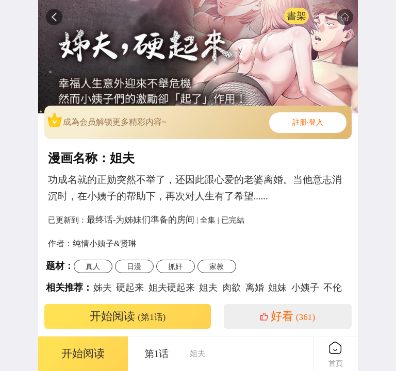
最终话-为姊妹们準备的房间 (141, 219)
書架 (296, 15)
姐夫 (208, 287)
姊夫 (102, 287)
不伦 (332, 287)
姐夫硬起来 (171, 287)
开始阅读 (128, 316)
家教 (216, 266)
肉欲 (231, 287)
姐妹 (277, 287)
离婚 (254, 287)
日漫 (134, 266)
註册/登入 (307, 122)
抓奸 (175, 266)
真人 (93, 266)
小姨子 (305, 287)
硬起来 (130, 287)
